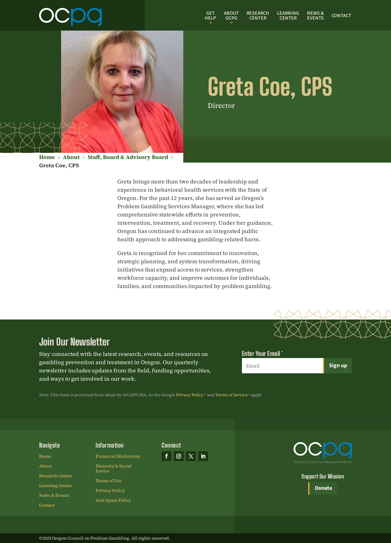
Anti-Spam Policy (113, 500)
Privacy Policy (189, 395)
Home (47, 157)
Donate (323, 488)
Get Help (210, 15)
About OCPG (231, 15)
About (71, 157)
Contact (341, 15)
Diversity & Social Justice (114, 469)
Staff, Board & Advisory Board (128, 157)
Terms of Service (231, 395)
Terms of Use (108, 481)
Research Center (258, 15)
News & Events (315, 15)
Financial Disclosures (118, 456)
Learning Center (288, 15)
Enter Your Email (262, 353)
